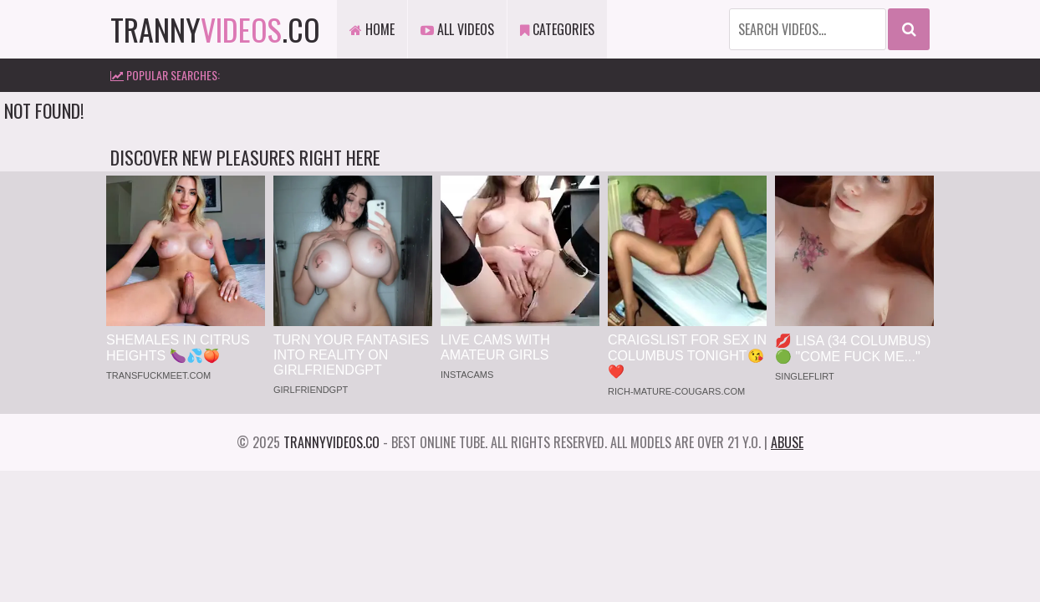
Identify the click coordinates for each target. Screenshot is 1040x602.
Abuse (787, 442)
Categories (557, 29)
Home (372, 29)
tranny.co (215, 29)
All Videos (457, 29)
